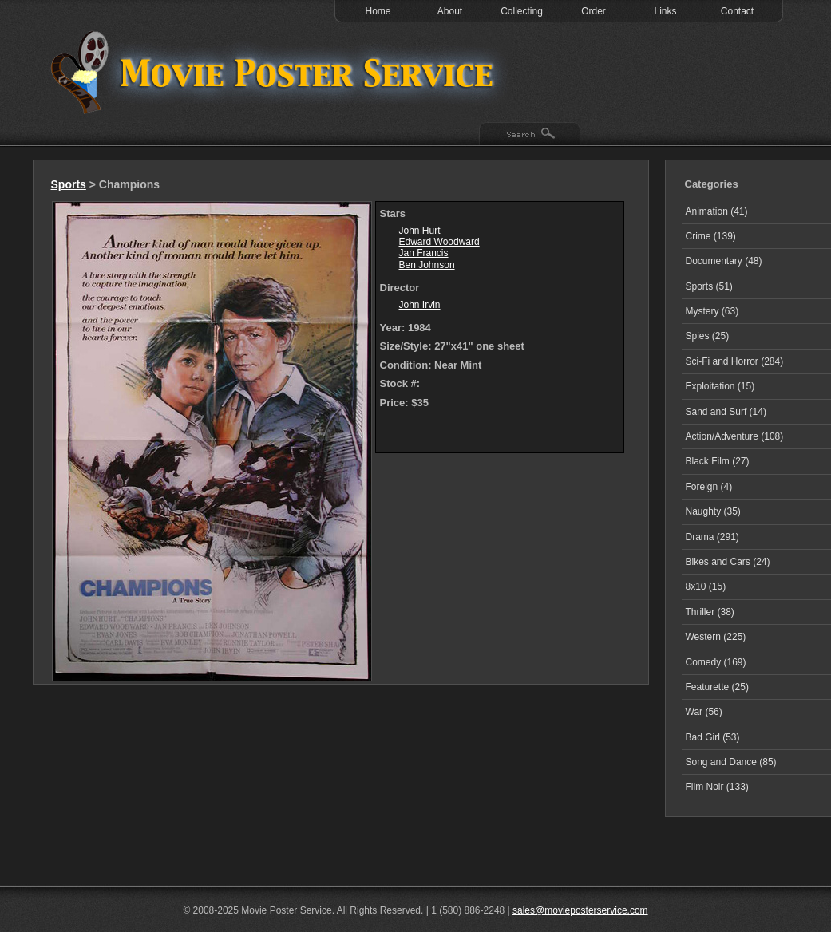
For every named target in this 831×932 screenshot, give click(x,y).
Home (377, 11)
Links (665, 11)
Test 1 (276, 72)
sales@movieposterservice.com (580, 910)
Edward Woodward (439, 241)
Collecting (522, 11)
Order (593, 11)
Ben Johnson (427, 265)
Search (529, 135)
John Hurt (420, 230)
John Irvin (420, 304)
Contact (737, 11)
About (449, 11)
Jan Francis (424, 253)
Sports (68, 184)
